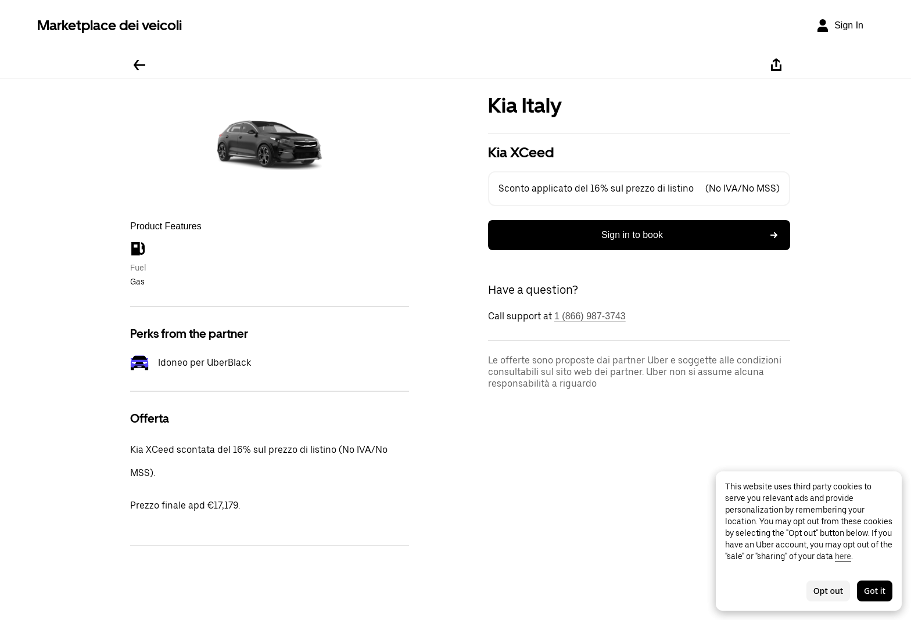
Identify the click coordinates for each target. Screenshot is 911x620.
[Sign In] (839, 25)
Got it (874, 590)
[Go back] (139, 65)
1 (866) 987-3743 (590, 316)
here (843, 556)
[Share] (776, 65)
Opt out (828, 590)
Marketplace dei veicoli (109, 25)
